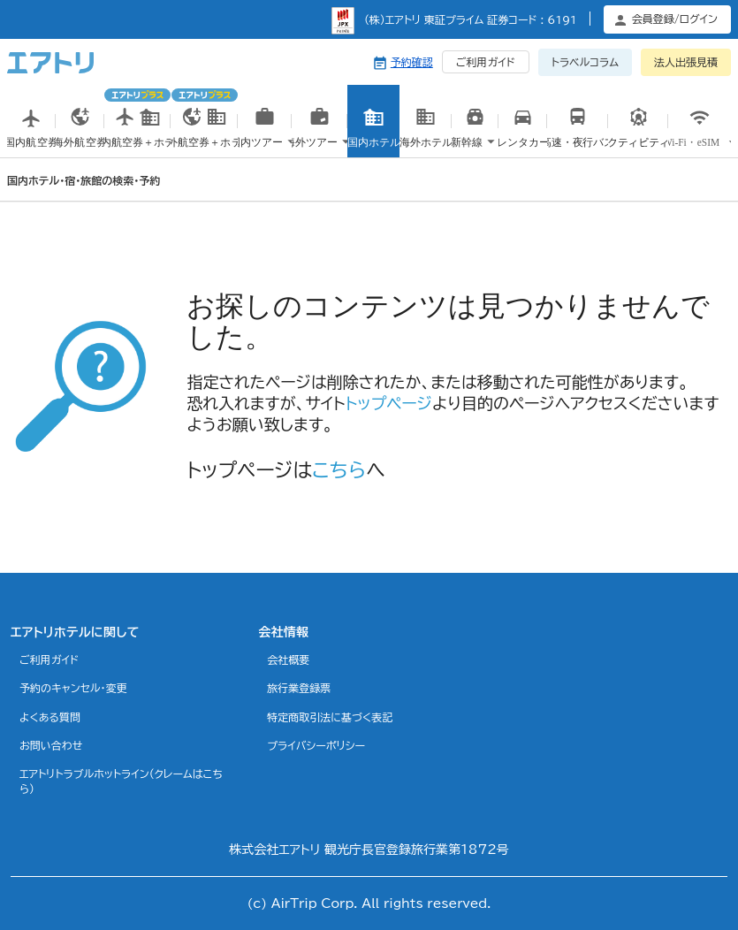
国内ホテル (373, 139)
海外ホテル (425, 139)
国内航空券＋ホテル (137, 120)
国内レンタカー (522, 141)
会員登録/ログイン (675, 18)
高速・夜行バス (577, 139)
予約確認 (412, 62)
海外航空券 (80, 139)
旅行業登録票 (299, 687)
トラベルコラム (585, 62)
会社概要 (288, 659)
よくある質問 (49, 717)
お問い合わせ (50, 745)
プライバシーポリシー (316, 745)
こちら (339, 470)
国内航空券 (31, 139)
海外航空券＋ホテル (204, 120)
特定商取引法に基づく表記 (329, 717)
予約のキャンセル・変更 (73, 687)
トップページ (389, 403)
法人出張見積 (686, 62)
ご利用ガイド (485, 62)
